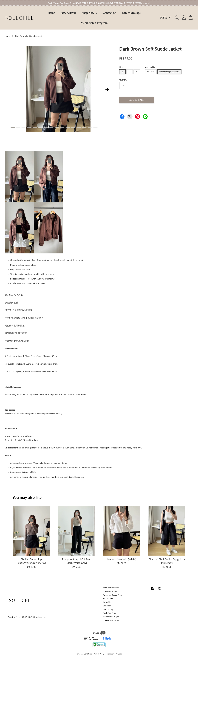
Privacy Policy (99, 654)
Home (51, 12)
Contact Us (109, 12)
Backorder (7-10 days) (169, 71)
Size (121, 67)
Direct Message (131, 12)
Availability (150, 67)
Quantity (123, 80)
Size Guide (107, 602)
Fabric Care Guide (109, 613)
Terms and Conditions (111, 587)
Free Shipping (108, 609)
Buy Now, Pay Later (110, 591)
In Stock (151, 71)
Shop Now (89, 12)
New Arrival (68, 12)
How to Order (108, 598)
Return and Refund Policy (112, 595)
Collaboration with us (111, 620)
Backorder (107, 606)
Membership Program (94, 22)
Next (107, 90)
